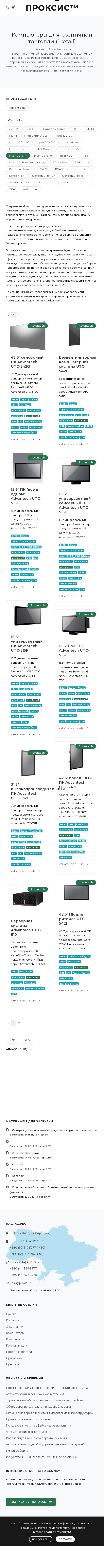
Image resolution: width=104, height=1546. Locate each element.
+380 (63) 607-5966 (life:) (26, 1254)
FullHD (89, 128)
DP (75, 128)
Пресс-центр (15, 1364)
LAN (12, 162)
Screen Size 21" (20, 182)
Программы (14, 1358)
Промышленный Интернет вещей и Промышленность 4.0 (47, 1388)
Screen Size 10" (43, 175)
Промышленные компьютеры (72, 66)
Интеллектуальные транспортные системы (36, 1438)
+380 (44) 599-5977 (23, 1268)
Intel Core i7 (18, 155)
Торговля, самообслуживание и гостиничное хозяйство (45, 1400)
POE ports (82, 162)
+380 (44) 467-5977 (25, 1262)
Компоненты (15, 1339)
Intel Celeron (18, 149)
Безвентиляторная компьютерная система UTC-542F (77, 364)
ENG (27, 1039)
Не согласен (40, 1539)
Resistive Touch (20, 169)
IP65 (85, 155)
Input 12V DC (64, 135)
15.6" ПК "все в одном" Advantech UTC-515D (26, 496)
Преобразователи (19, 1352)
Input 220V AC (19, 142)
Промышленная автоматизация (28, 1419)
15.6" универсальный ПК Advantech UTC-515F (27, 644)
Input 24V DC (46, 142)
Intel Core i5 (70, 149)
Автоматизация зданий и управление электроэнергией (45, 1444)
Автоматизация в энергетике (26, 1432)
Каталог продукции (34, 66)
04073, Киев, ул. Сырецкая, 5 (32, 1233)
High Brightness (35, 135)
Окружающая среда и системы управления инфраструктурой (50, 1413)
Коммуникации (16, 1345)
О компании (14, 1326)
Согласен (65, 1539)
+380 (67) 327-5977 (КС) (27, 1241)
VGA (12, 189)
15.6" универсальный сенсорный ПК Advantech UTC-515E (75, 503)
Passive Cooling (33, 162)
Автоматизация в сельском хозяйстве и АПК (37, 1394)
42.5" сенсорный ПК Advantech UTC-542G (27, 362)
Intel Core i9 (43, 155)
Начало (11, 66)
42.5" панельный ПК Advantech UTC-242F (75, 782)
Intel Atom (70, 142)
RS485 (59, 169)
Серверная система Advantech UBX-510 (26, 928)
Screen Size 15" (73, 175)
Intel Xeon (67, 155)
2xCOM (14, 128)
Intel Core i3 (45, 149)
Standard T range (75, 182)
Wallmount (30, 189)
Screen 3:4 (17, 175)
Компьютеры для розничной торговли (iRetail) (52, 70)
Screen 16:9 (80, 169)
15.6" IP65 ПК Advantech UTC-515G (74, 650)
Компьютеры (15, 1333)
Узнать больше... (26, 439)
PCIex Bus (60, 162)
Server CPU (47, 182)
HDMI (13, 135)
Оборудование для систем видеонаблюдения (39, 1406)
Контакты (12, 1320)
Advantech (17, 107)
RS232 (43, 169)
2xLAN (31, 128)
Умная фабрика (17, 1450)
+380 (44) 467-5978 (23, 1275)
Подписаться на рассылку (31, 1501)
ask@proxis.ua (21, 1283)
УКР (12, 1039)
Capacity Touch (54, 128)
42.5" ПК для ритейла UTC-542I (72, 919)
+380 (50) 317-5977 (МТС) (27, 1247)
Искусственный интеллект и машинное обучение (41, 1457)
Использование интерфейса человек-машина (38, 1425)
